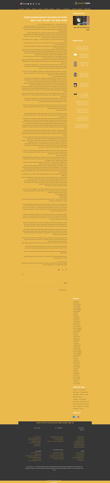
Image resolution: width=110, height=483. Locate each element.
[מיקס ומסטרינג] (78, 460)
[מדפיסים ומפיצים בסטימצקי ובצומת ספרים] (31, 456)
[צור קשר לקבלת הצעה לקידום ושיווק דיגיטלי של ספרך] (55, 422)
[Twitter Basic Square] (76, 417)
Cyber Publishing (81, 389)
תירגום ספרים (76, 408)
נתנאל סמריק (76, 401)
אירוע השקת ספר (84, 392)
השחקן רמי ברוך (82, 399)
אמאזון (77, 392)
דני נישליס (82, 394)
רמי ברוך (82, 408)
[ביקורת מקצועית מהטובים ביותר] (34, 443)
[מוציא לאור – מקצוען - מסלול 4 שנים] (57, 457)
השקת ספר (75, 399)
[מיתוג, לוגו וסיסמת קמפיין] (77, 441)
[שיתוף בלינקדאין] (59, 269)
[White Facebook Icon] (36, 4)
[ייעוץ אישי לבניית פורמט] (58, 440)
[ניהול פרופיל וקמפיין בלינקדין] (78, 447)
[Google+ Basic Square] (78, 417)
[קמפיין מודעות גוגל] (80, 437)
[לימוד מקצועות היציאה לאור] (57, 452)
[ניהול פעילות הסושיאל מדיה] (77, 443)
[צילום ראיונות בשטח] (78, 459)
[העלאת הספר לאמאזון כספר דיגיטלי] (34, 460)
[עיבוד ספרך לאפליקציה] (37, 459)
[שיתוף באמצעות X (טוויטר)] (62, 269)
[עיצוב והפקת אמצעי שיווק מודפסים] (34, 457)
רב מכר (74, 406)
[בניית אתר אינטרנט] (77, 438)
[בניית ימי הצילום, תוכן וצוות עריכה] (77, 457)
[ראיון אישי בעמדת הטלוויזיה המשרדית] (55, 437)
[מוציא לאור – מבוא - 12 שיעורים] (57, 454)
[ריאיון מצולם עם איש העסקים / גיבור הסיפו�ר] (55, 441)
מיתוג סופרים (83, 401)
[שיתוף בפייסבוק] (66, 269)
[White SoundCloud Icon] (39, 4)
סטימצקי (87, 404)
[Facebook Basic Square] (74, 417)
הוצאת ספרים (76, 394)
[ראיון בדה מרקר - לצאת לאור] (57, 459)
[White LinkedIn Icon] (33, 4)
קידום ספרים (80, 406)
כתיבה (88, 401)
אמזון (74, 392)
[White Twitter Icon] (31, 4)
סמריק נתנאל (81, 404)
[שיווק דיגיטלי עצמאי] (37, 437)
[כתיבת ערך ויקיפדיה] (79, 440)
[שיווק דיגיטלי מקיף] (37, 446)
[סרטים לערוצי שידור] (79, 454)
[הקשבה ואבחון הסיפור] (78, 456)
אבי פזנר (75, 389)
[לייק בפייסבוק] (60, 476)
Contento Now (55, 482)
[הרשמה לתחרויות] (37, 444)
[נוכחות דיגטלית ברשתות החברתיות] (34, 438)
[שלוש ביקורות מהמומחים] (34, 441)
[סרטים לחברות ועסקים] (79, 453)
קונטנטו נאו (86, 406)
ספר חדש (75, 404)
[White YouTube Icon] (28, 4)
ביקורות (87, 394)
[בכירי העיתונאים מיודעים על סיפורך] (34, 440)
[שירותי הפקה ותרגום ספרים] (35, 453)
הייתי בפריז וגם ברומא (77, 397)
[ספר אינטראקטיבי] (37, 454)
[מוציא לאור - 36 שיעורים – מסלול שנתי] (55, 456)
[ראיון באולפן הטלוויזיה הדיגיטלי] (57, 438)
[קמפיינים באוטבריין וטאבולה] (78, 444)
